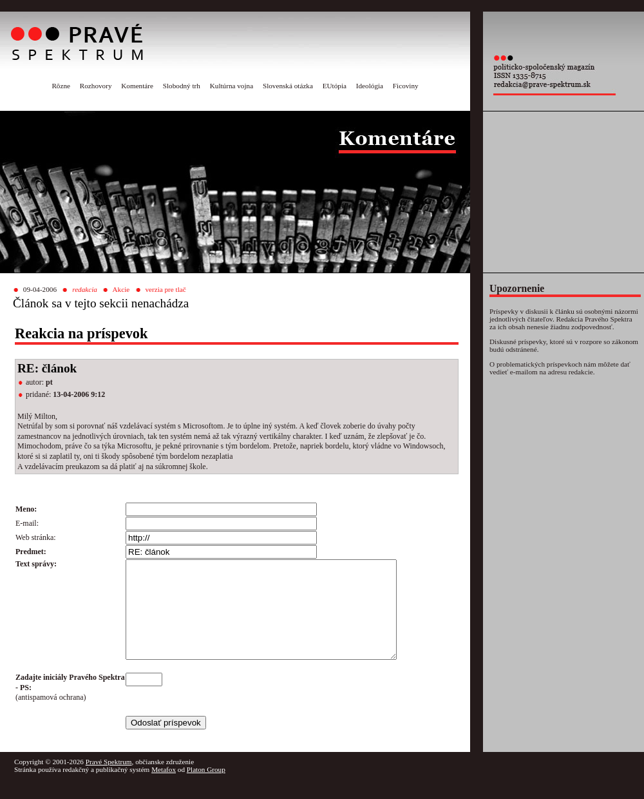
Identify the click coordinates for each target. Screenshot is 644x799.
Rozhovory (96, 86)
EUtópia (334, 86)
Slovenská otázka (288, 86)
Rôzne (61, 86)
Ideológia (369, 86)
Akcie (121, 289)
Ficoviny (406, 86)
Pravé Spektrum (109, 781)
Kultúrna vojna (231, 86)
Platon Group (206, 789)
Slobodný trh (181, 86)
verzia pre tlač (165, 289)
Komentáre (137, 86)
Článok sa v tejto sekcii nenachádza (101, 303)
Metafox (163, 789)
